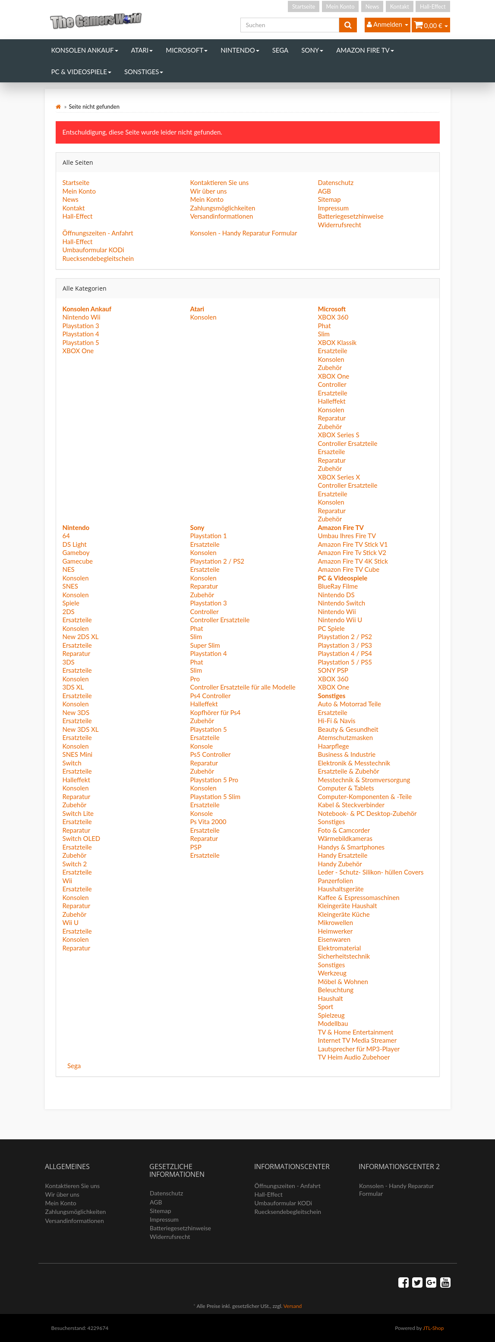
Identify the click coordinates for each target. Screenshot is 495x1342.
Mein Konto (340, 6)
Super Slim (205, 645)
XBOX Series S (338, 435)
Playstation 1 (208, 535)
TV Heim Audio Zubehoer (354, 1057)
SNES (70, 586)
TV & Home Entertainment (355, 1032)
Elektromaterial (339, 948)
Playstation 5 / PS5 (345, 662)
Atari (142, 50)
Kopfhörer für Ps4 (215, 712)
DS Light (75, 544)
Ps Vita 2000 (208, 821)
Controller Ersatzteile (347, 443)
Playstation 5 (81, 342)
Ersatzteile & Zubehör (348, 771)
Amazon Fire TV (365, 50)
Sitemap (329, 199)
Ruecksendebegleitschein (98, 258)
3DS (69, 662)
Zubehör (330, 367)
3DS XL (73, 687)
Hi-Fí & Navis (336, 720)
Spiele (71, 603)
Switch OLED (82, 838)
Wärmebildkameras (345, 838)
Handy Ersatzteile (342, 855)
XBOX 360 (333, 317)
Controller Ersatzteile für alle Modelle (242, 687)
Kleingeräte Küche (343, 914)
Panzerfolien (335, 880)
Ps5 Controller (210, 754)
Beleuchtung (335, 990)
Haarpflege (333, 746)
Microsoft (187, 50)
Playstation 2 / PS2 (217, 561)
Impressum (333, 208)
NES (69, 569)
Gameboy (76, 552)
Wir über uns (208, 191)
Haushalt (330, 998)
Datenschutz (335, 182)
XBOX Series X (339, 477)
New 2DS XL (81, 636)
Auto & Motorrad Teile (349, 704)
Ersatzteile (332, 350)
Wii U (71, 922)
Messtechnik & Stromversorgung (364, 780)
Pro (195, 679)
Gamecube (78, 561)
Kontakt (399, 6)
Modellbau (333, 1023)
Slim (324, 334)
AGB (324, 191)
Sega (280, 50)
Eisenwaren (334, 939)
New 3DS (76, 712)
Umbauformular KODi (93, 250)
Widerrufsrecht (339, 225)
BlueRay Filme (338, 586)
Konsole (201, 746)
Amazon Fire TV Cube (348, 569)
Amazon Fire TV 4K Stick (353, 561)
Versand (293, 1306)
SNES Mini (78, 754)
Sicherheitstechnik (344, 956)
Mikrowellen (335, 922)
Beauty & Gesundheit (348, 729)
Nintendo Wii (82, 317)
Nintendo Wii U (340, 620)
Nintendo (240, 50)
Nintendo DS (336, 595)
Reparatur (332, 418)
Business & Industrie (346, 754)
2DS (69, 611)
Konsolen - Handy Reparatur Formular (243, 233)
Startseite (303, 6)
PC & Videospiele (81, 71)
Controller (332, 384)
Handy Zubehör (340, 864)
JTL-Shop (433, 1328)
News (372, 6)
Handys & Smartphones (351, 847)
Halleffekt (331, 401)
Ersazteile (331, 451)
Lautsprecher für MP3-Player (359, 1049)
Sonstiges (144, 71)
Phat (324, 325)
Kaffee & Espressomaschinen (358, 897)
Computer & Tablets (346, 788)
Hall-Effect (432, 6)
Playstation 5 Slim (215, 796)
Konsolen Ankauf (84, 50)
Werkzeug (332, 973)
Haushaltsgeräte (340, 889)
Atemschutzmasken (345, 737)
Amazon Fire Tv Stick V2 (352, 552)
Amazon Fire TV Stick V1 (353, 544)
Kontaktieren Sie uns (219, 182)
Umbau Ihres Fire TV (347, 535)
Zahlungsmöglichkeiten (222, 208)
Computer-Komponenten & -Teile (365, 796)
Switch (72, 763)
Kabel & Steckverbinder (351, 805)
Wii (68, 880)
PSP (195, 847)
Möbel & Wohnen (343, 981)
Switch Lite (78, 813)
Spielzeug (331, 1015)
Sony (312, 50)
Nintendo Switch (341, 603)
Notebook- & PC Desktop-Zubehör (367, 813)
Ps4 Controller (210, 695)
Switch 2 (75, 864)
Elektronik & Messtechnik (354, 763)
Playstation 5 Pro (214, 780)
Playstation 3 (81, 325)
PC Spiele (331, 628)
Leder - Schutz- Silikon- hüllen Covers (370, 872)
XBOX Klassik (337, 342)
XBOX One (78, 350)
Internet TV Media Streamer (357, 1040)
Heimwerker (335, 931)
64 (66, 535)
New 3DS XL (81, 729)
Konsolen (203, 317)
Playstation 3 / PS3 (345, 645)
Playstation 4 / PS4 (345, 653)
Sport (325, 1006)
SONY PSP (333, 670)
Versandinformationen (221, 216)
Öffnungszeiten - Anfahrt (98, 233)
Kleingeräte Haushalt (347, 905)
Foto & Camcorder (344, 830)
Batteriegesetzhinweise (350, 216)
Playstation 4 (81, 334)
